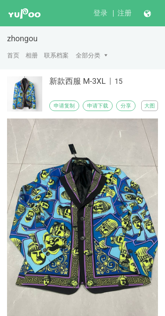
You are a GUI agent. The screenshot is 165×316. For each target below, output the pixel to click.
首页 (13, 55)
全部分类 (88, 55)
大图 (149, 106)
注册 (124, 13)
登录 (100, 13)
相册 (32, 55)
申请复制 (64, 106)
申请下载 (97, 106)
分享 (126, 106)
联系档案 (56, 55)
